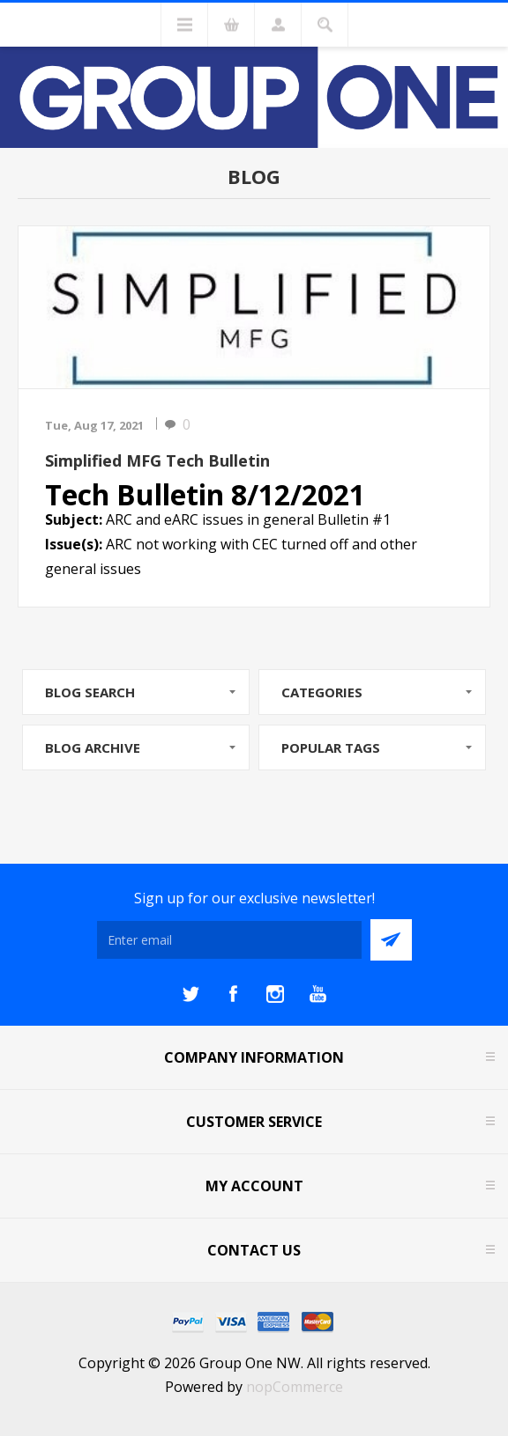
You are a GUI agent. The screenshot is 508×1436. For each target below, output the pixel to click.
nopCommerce (294, 1386)
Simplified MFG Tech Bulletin (157, 460)
